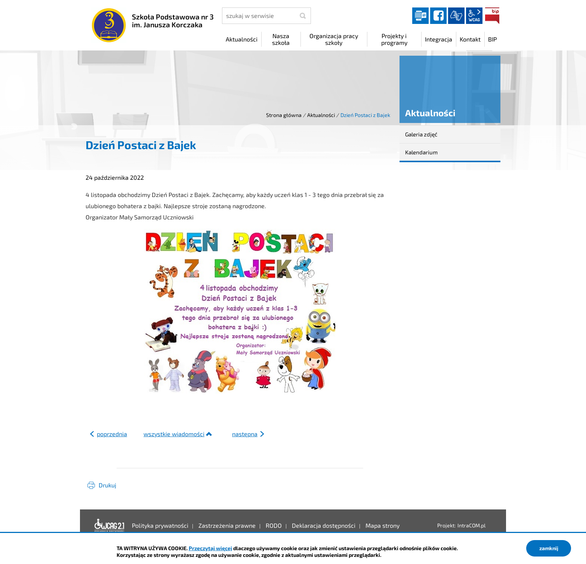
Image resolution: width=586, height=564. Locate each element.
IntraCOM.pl (471, 525)
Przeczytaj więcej (210, 548)
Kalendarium (421, 152)
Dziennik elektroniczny (420, 15)
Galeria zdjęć (421, 134)
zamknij (548, 548)
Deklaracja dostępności (109, 525)
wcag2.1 (474, 15)
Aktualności (321, 115)
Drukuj (107, 485)
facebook (438, 15)
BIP (492, 15)
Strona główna (284, 115)
